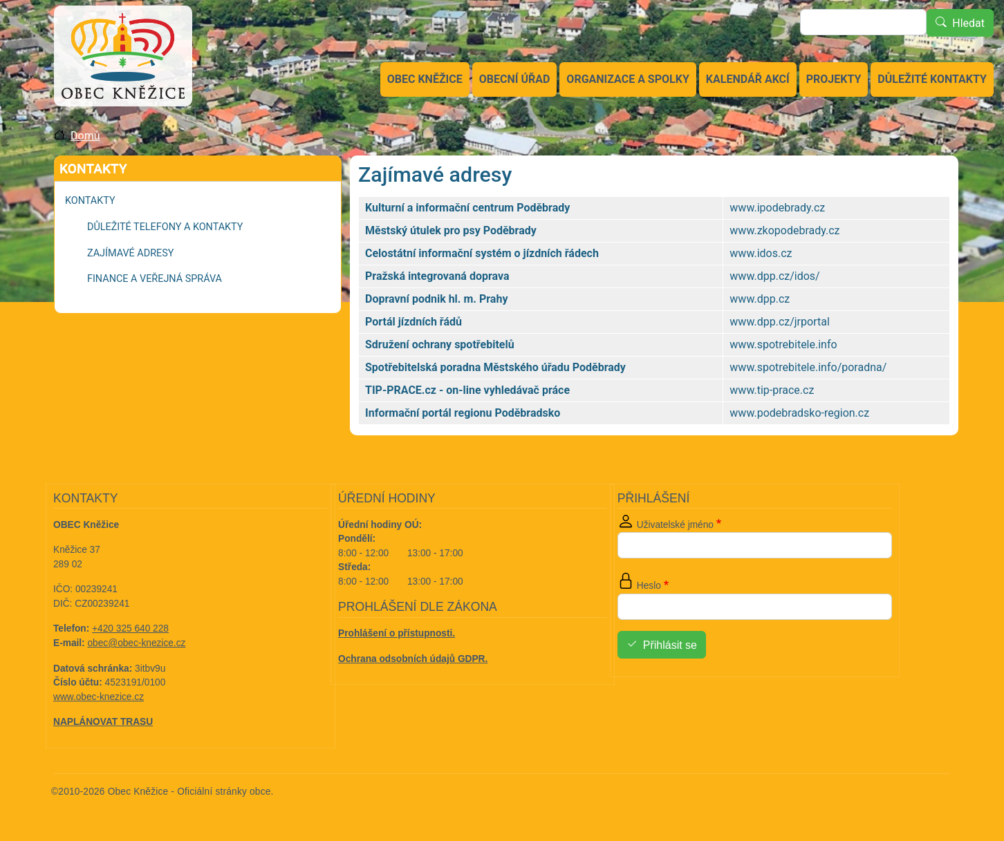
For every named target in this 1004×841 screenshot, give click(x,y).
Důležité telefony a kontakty (165, 227)
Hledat (968, 23)
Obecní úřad (514, 79)
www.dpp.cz (759, 298)
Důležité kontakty (932, 79)
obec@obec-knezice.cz (137, 643)
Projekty (834, 79)
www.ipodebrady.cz (777, 207)
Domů (85, 135)
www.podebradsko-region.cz (799, 412)
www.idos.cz (760, 253)
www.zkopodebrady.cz (784, 230)
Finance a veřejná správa (154, 279)
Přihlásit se (670, 645)
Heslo (649, 585)
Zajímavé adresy (130, 253)
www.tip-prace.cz (771, 390)
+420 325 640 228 (130, 628)
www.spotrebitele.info (783, 344)
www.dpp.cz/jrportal (779, 321)
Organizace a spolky (627, 79)
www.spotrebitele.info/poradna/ (807, 367)
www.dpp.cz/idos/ (774, 276)
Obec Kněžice (425, 79)
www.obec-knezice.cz (98, 697)
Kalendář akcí (748, 79)
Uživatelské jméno (675, 525)
